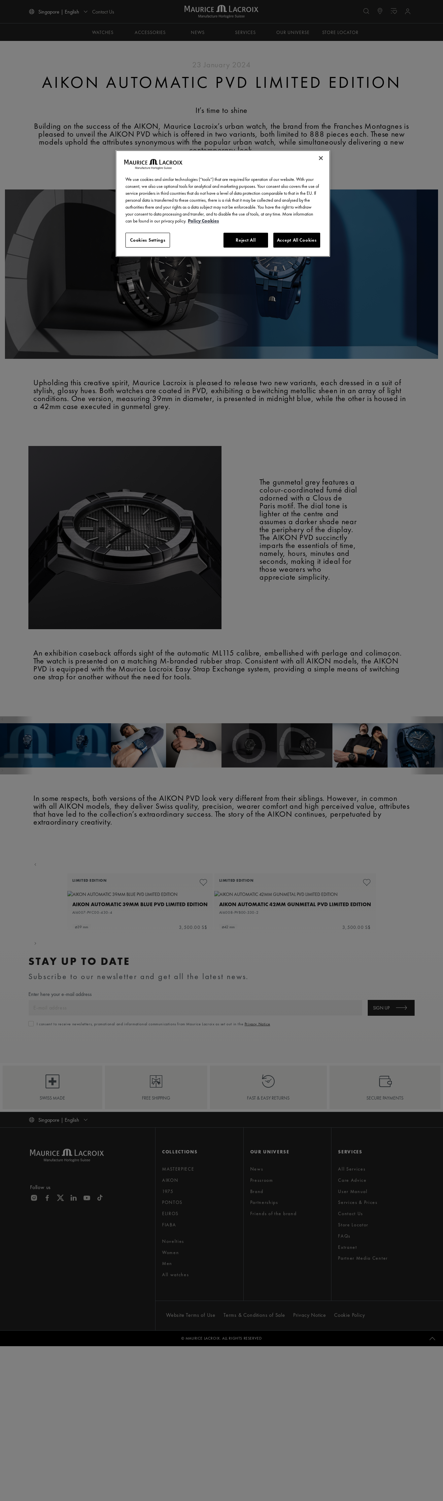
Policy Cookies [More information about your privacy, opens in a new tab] (203, 221)
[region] (223, 203)
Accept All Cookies (297, 240)
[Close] (321, 158)
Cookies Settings (147, 240)
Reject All (246, 240)
